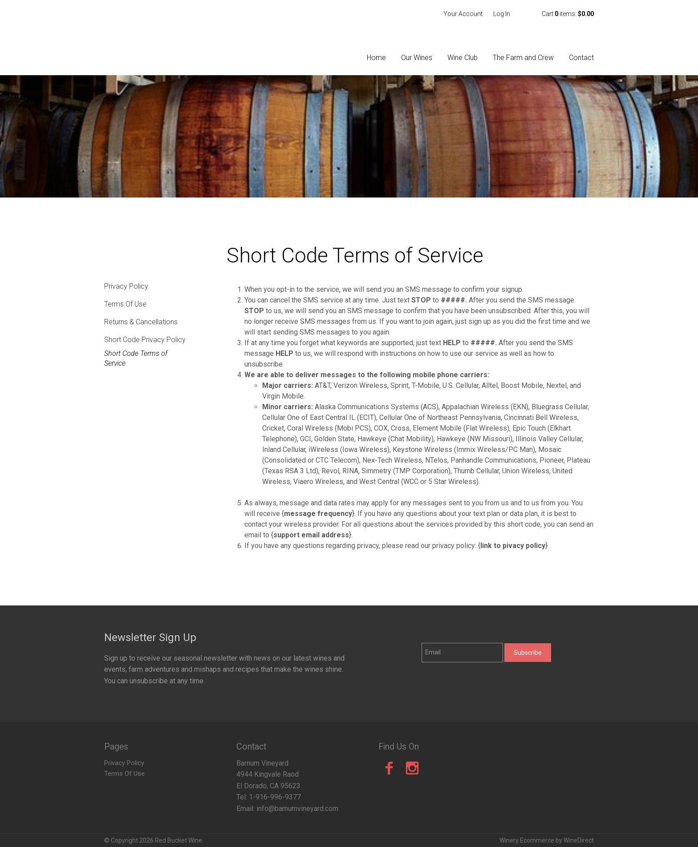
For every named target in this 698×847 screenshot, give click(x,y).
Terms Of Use (125, 304)
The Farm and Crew (523, 57)
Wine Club (462, 57)
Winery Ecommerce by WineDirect (546, 840)
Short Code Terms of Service (135, 358)
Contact (581, 57)
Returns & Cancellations (141, 322)
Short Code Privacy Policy (145, 339)
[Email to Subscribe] (462, 652)
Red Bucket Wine (162, 37)
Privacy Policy (126, 286)
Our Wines (416, 57)
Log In (501, 13)
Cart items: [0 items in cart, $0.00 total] (568, 13)
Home (376, 57)
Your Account (463, 13)
